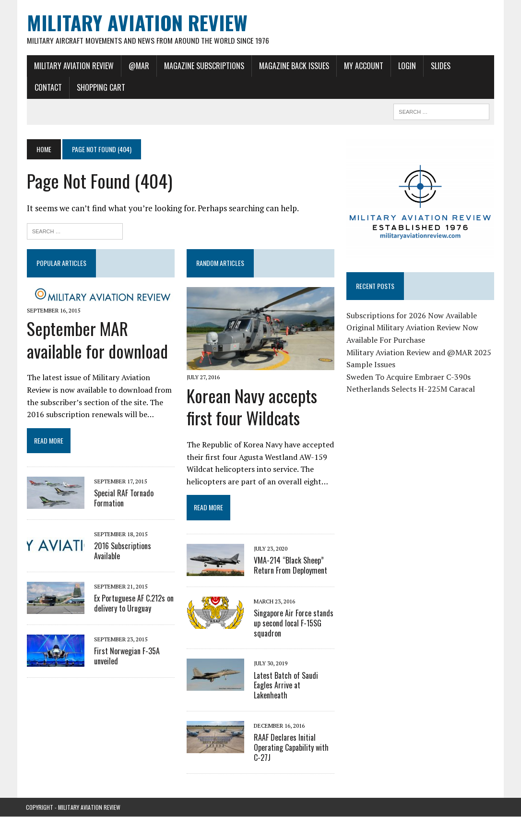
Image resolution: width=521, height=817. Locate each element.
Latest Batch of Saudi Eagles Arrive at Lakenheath (285, 686)
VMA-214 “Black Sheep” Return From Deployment (290, 566)
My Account (362, 66)
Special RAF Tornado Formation (123, 498)
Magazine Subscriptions (203, 66)
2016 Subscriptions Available (121, 551)
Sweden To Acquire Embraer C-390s (408, 377)
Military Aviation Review (73, 66)
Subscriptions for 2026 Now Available (411, 316)
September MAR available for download (96, 340)
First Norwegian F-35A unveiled (126, 656)
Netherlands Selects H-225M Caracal (410, 389)
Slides (440, 66)
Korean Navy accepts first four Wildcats (251, 407)
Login (406, 66)
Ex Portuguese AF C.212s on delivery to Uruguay (133, 603)
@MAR (138, 66)
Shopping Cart (100, 88)
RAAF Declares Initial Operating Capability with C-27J (290, 748)
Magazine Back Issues (293, 66)
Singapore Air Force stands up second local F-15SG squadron (293, 623)
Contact (47, 88)
